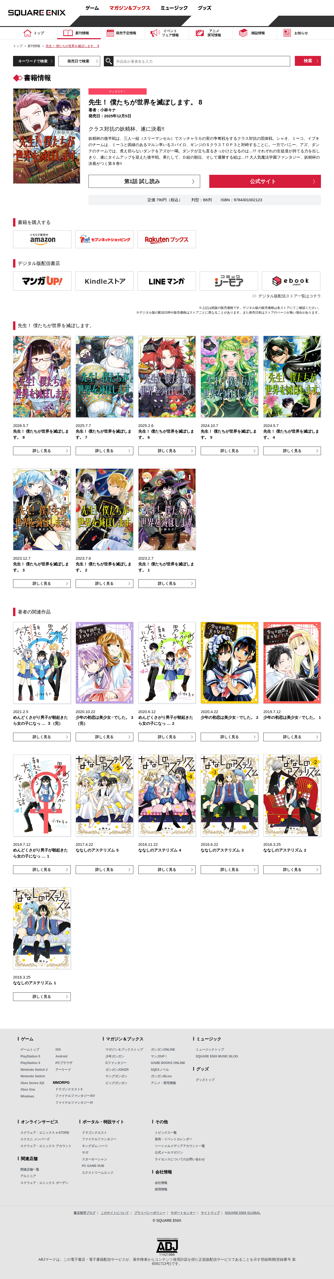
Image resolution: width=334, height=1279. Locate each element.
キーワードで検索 (32, 61)
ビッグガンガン (116, 1083)
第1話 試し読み (142, 181)
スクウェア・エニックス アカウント (45, 1146)
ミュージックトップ (210, 1049)
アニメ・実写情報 (163, 1083)
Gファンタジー (116, 1063)
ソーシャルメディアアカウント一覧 (180, 1146)
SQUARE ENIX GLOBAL (243, 1213)
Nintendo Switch (32, 1076)
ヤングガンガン (116, 1076)
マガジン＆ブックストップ (124, 1049)
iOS (58, 1049)
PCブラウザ (63, 1063)
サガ (85, 1152)
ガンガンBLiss (161, 1076)
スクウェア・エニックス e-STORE (44, 1133)
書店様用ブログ (85, 1213)
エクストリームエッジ (97, 1172)
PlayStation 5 (30, 1056)
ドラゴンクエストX (68, 1089)
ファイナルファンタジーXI (74, 1102)
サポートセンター (183, 1213)
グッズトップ (205, 1080)
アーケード (63, 1070)
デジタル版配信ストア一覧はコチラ (289, 296)
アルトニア (28, 1176)
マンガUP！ (159, 1056)
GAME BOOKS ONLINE (168, 1063)
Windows (27, 1096)
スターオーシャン (94, 1159)
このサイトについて (115, 1213)
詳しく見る (42, 451)
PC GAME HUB (93, 1166)
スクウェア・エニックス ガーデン (44, 1183)
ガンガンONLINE (163, 1049)
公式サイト (263, 181)
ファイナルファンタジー (99, 1139)
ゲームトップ (29, 1049)
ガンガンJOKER (117, 1070)
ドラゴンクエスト (94, 1133)
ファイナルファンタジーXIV (75, 1096)
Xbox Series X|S (32, 1083)
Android (61, 1056)
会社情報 (161, 1183)
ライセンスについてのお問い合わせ (180, 1159)
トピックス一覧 (166, 1133)
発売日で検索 (78, 61)
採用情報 (161, 1189)
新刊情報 (34, 46)
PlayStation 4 (30, 1063)
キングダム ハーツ (95, 1146)
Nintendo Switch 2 (33, 1070)
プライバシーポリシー (149, 1213)
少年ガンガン (114, 1056)
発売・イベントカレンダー (173, 1139)
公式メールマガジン (169, 1152)
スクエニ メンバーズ (34, 1139)
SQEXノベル (160, 1070)
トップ (17, 46)
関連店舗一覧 (29, 1169)
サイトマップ (210, 1213)
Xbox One (27, 1089)
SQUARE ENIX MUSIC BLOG (217, 1056)
